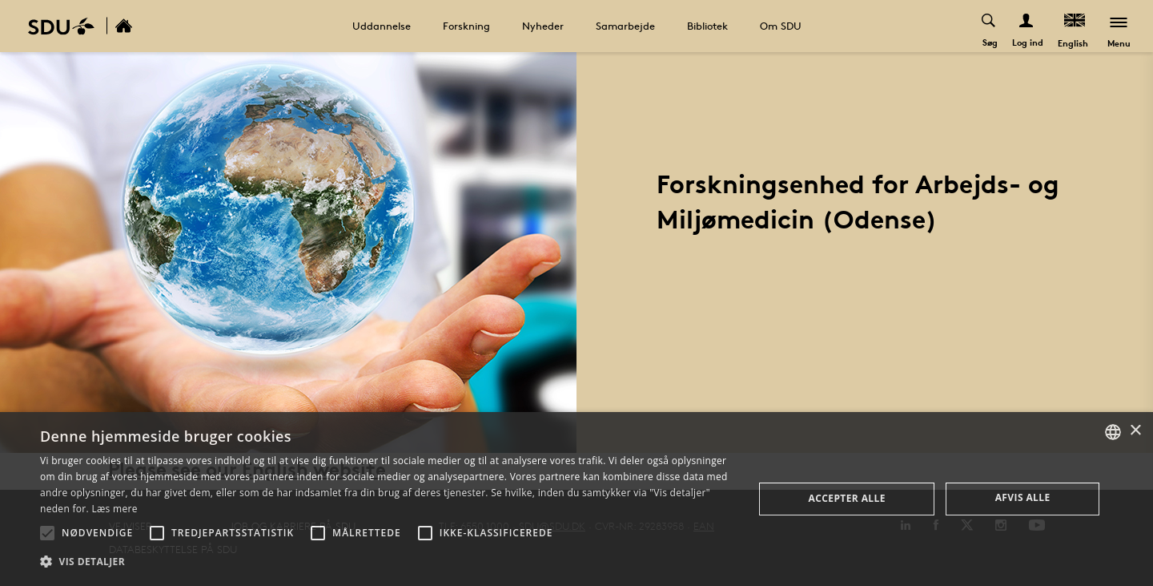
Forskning (466, 25)
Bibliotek (707, 25)
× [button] (1135, 431)
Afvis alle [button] (1023, 497)
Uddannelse (381, 25)
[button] (47, 533)
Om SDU (780, 25)
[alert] (576, 499)
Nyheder (543, 25)
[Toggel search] (989, 26)
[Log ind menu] (1027, 26)
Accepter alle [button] (847, 498)
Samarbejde (625, 25)
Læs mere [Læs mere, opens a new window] (114, 508)
